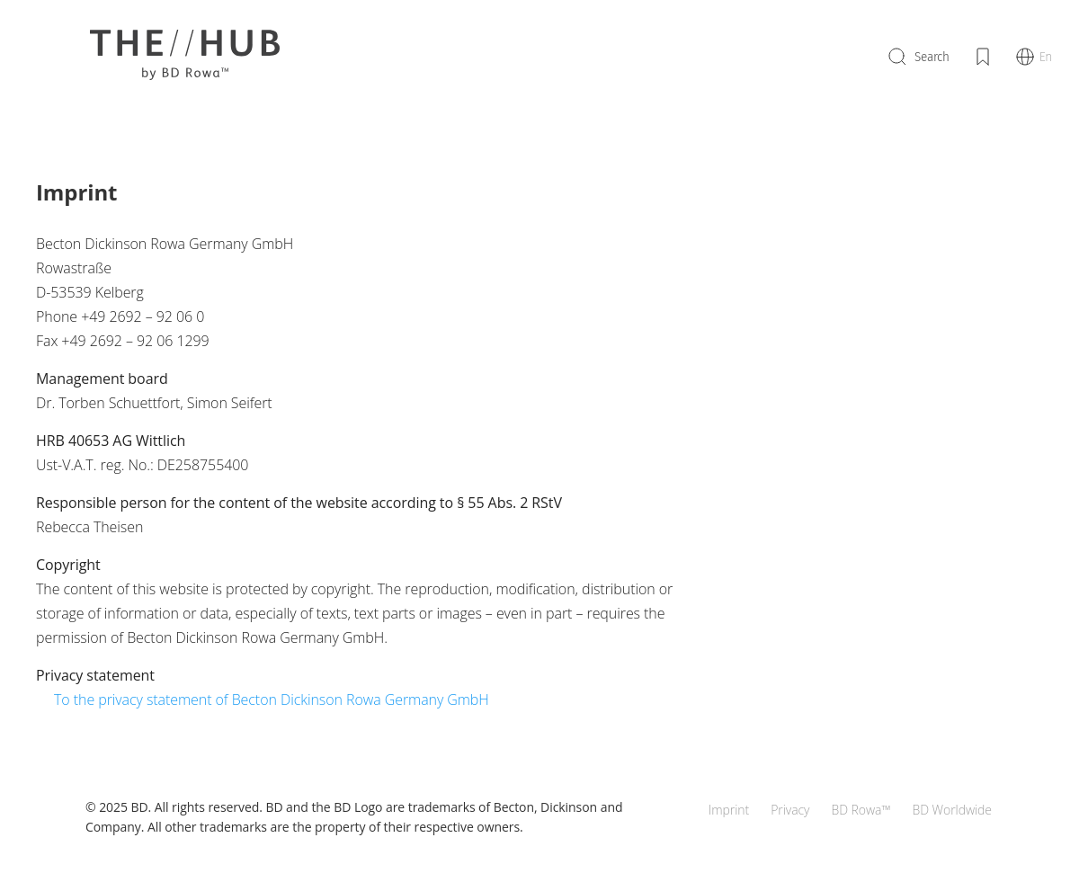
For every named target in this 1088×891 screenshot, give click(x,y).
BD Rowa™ (860, 809)
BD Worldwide (952, 809)
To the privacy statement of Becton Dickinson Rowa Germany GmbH (271, 699)
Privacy (790, 809)
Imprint (729, 809)
